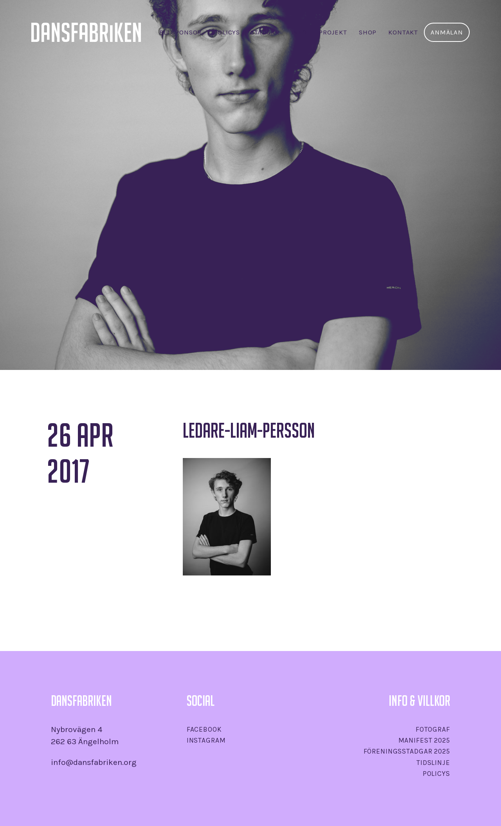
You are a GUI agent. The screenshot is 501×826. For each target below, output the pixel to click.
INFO (299, 32)
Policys (436, 773)
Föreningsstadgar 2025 (407, 751)
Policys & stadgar (246, 32)
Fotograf (433, 729)
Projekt (333, 32)
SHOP (368, 32)
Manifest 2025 (424, 740)
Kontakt (403, 32)
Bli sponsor (180, 32)
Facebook (204, 729)
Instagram (206, 740)
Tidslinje (433, 762)
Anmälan (447, 32)
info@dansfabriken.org (94, 762)
